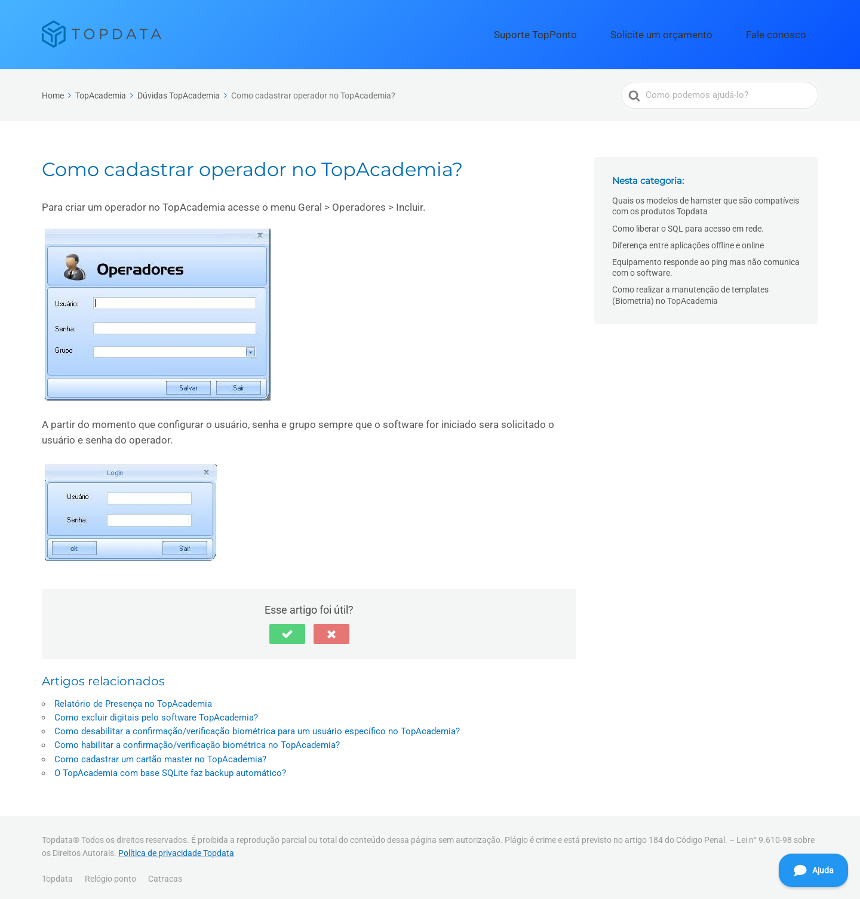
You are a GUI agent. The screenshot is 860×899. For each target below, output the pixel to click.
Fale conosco (786, 32)
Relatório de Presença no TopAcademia (133, 699)
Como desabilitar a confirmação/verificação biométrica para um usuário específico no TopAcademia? (257, 727)
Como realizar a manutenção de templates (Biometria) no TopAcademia (690, 291)
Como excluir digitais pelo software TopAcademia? (156, 712)
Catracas (165, 874)
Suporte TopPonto (593, 32)
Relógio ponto (110, 874)
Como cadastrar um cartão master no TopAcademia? (160, 754)
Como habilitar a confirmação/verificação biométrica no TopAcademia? (197, 740)
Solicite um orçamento (694, 32)
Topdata (57, 874)
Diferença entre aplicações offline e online (688, 240)
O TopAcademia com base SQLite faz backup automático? (170, 768)
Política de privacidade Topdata (176, 848)
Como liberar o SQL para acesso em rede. (688, 224)
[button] (287, 629)
